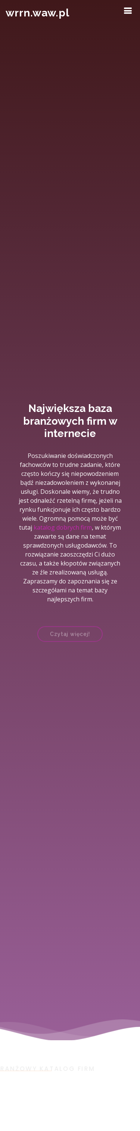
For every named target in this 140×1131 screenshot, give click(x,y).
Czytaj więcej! (70, 636)
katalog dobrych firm (63, 527)
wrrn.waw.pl (37, 13)
